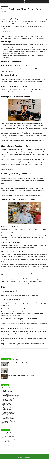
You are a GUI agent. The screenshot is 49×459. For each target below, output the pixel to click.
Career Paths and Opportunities (8, 433)
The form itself (6, 394)
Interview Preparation (6, 445)
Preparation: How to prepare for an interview (12, 398)
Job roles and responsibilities (9, 407)
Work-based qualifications (8, 417)
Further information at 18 (8, 418)
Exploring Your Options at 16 (9, 413)
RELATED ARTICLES (6, 359)
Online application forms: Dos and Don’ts (11, 395)
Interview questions (7, 399)
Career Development (8, 4)
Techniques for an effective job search (10, 421)
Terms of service (22, 455)
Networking (5, 389)
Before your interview (7, 400)
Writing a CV (4, 425)
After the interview (7, 403)
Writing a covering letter (7, 423)
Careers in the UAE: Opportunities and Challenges (20, 369)
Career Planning (5, 442)
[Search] (47, 1)
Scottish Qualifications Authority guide (11, 410)
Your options (6, 416)
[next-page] (4, 381)
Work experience (5, 422)
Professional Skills (5, 448)
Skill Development (6, 440)
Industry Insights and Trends (8, 435)
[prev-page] (2, 381)
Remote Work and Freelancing (8, 439)
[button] (2, 1)
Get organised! (6, 390)
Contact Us (11, 455)
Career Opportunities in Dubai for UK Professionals (20, 362)
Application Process (6, 441)
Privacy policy (29, 455)
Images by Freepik (36, 455)
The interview (6, 401)
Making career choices (6, 404)
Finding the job (6, 405)
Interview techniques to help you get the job (11, 396)
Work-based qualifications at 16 (9, 412)
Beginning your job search (7, 387)
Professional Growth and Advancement (10, 437)
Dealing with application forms (8, 392)
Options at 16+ (5, 408)
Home (2, 4)
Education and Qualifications (8, 444)
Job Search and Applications (8, 436)
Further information (7, 391)
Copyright (16, 455)
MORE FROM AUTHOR (15, 359)
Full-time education (7, 409)
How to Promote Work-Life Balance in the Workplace (21, 375)
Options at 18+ (5, 414)
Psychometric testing (6, 420)
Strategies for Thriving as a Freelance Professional (16, 279)
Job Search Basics (5, 446)
